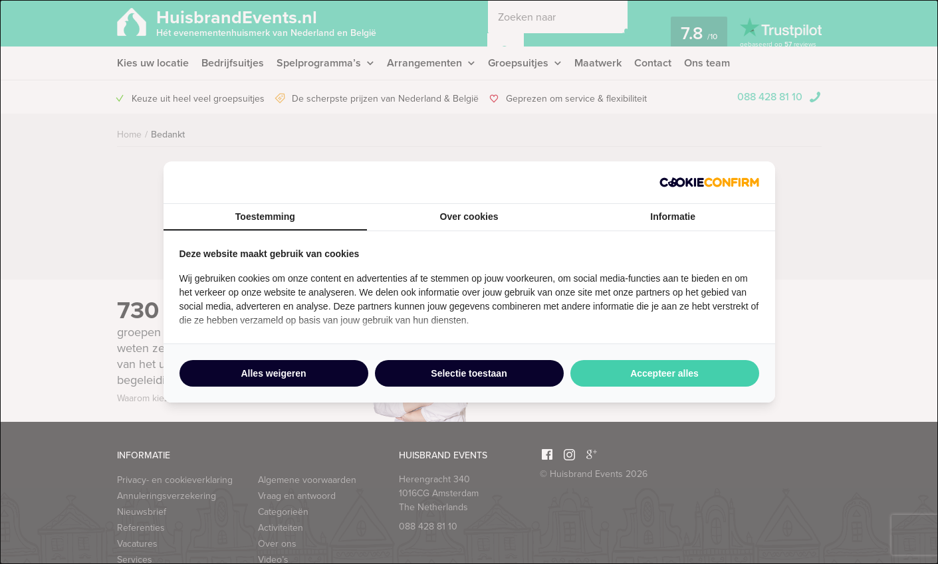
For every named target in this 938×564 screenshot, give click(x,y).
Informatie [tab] (672, 216)
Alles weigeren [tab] (273, 373)
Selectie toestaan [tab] (469, 373)
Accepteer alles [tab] (664, 373)
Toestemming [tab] (265, 216)
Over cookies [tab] (469, 216)
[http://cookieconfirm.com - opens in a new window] (709, 182)
